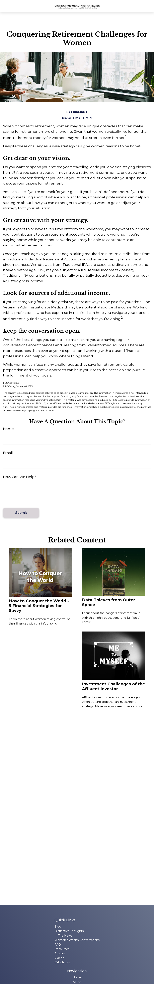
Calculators (62, 962)
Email (8, 453)
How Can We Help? (19, 477)
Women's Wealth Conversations (77, 940)
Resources (62, 949)
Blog (58, 926)
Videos (59, 958)
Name (8, 429)
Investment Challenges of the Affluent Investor (113, 686)
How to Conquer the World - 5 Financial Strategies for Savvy (39, 605)
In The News (63, 935)
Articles (60, 953)
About (77, 982)
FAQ (58, 944)
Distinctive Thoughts (69, 931)
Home (77, 977)
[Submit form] (21, 513)
